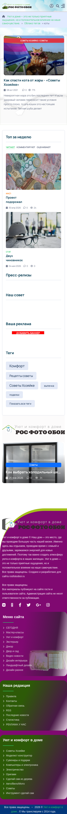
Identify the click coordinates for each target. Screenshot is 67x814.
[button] (63, 6)
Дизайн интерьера (15, 660)
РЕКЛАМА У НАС (14, 724)
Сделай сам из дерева (17, 779)
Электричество (13, 769)
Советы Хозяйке (22, 385)
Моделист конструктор (17, 755)
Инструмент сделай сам (18, 793)
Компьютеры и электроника (20, 764)
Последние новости (16, 715)
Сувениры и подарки (16, 760)
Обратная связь (13, 705)
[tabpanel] (33, 210)
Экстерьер (10, 641)
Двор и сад (11, 651)
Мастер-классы (13, 632)
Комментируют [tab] (26, 147)
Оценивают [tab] (44, 147)
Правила (9, 696)
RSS (7, 710)
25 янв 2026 (14, 477)
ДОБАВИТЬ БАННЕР (28, 332)
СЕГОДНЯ (10, 627)
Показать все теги (20, 403)
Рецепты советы (21, 376)
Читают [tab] (10, 147)
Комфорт (17, 365)
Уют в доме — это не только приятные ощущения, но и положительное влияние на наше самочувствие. (31, 20)
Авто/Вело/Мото (14, 783)
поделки (14, 394)
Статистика (11, 719)
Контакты (10, 701)
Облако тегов (32, 23)
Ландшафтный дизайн (17, 665)
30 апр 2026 (13, 207)
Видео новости (13, 655)
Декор (8, 646)
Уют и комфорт (13, 637)
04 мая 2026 (13, 266)
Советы (9, 788)
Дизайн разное (13, 669)
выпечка (49, 385)
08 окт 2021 (11, 90)
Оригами (9, 774)
